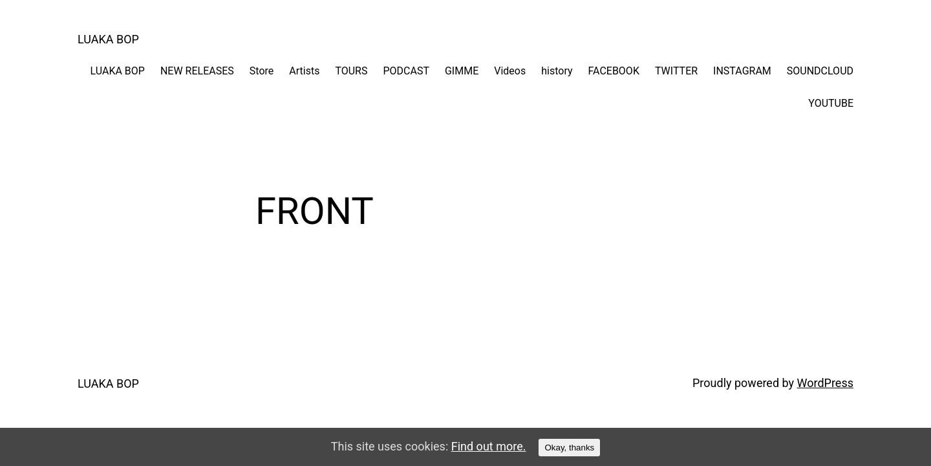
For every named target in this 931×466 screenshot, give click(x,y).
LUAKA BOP (108, 39)
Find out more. (488, 446)
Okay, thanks (569, 447)
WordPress (825, 383)
